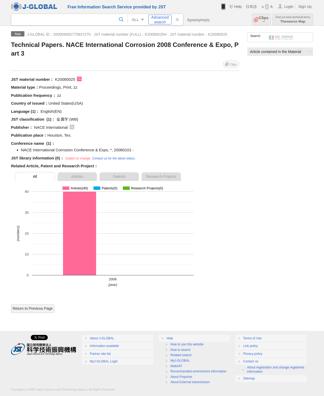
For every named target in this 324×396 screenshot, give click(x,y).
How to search (180, 350)
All (35, 176)
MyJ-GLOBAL (180, 360)
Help (238, 6)
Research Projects (161, 176)
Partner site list (100, 354)
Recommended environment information (198, 371)
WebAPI (176, 366)
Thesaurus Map (292, 19)
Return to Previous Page (33, 308)
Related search (181, 355)
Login (288, 6)
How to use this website (186, 344)
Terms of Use (252, 338)
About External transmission (190, 382)
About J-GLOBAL (102, 338)
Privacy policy (252, 354)
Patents (119, 176)
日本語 (251, 6)
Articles (77, 176)
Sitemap (249, 378)
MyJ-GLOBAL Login (104, 361)
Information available (104, 346)
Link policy (250, 346)
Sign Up (305, 6)
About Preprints (181, 377)
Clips (264, 19)
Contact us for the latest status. (113, 158)
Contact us (250, 361)
